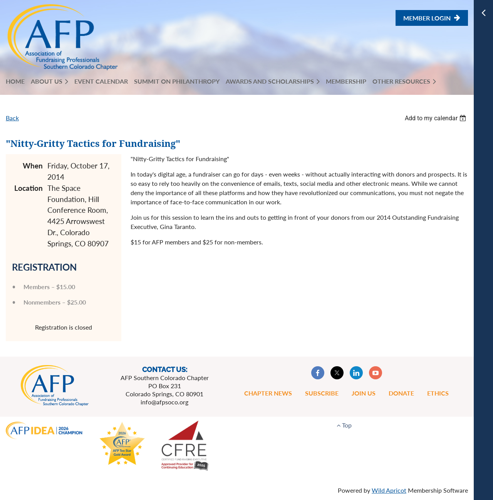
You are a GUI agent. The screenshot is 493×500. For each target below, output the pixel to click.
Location (28, 188)
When (33, 165)
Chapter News (268, 393)
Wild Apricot (389, 490)
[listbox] (436, 118)
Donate (401, 393)
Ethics (438, 393)
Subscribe (322, 393)
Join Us (364, 393)
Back (12, 117)
